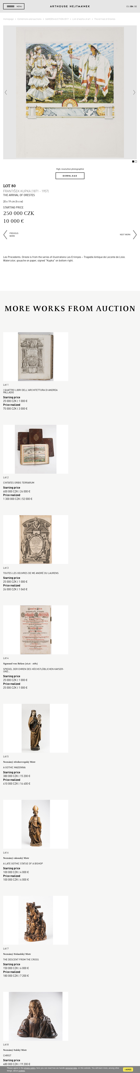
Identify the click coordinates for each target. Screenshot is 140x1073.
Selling (70, 958)
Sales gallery (70, 947)
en (131, 6)
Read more (69, 909)
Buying (70, 954)
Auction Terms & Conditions (70, 962)
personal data (71, 1068)
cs (127, 6)
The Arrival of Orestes (104, 18)
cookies (21, 1071)
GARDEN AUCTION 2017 (57, 18)
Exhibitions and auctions (29, 18)
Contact (70, 1040)
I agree (128, 1069)
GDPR (70, 973)
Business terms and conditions (70, 969)
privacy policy (29, 1068)
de (135, 6)
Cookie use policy (70, 977)
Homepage (8, 18)
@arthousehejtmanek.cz (70, 1051)
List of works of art (81, 18)
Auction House (70, 943)
